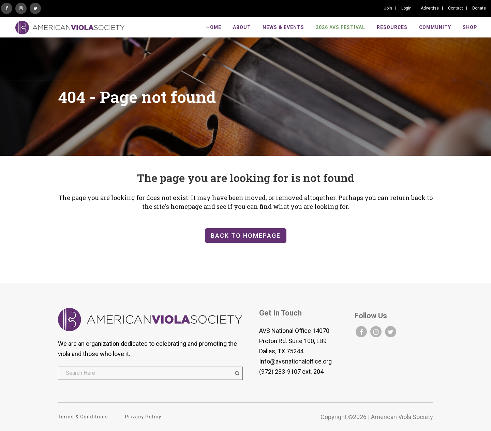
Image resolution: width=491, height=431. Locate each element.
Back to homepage (246, 235)
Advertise (430, 8)
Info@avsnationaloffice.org (295, 361)
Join (388, 8)
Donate (479, 8)
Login (406, 8)
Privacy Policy (143, 416)
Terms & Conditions (83, 416)
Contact (455, 8)
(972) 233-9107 (280, 371)
